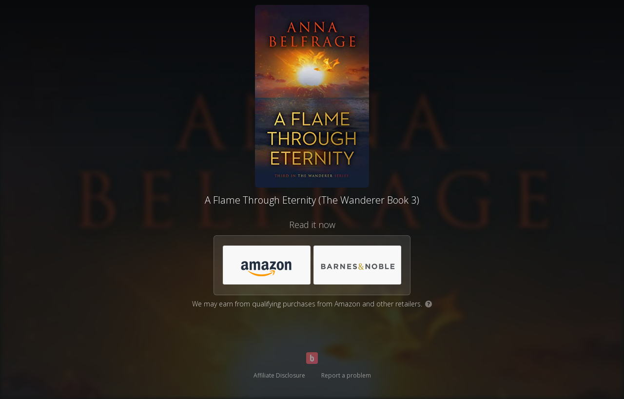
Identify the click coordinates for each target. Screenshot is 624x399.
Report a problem (346, 375)
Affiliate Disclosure (279, 375)
